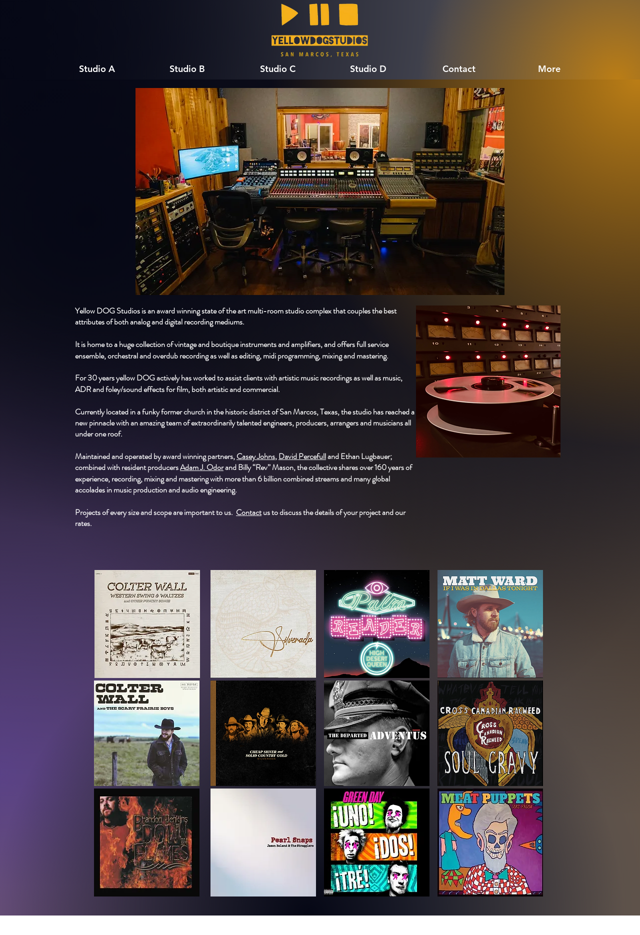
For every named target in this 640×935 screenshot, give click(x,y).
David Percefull (302, 456)
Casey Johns (255, 456)
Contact (249, 512)
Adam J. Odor (202, 467)
